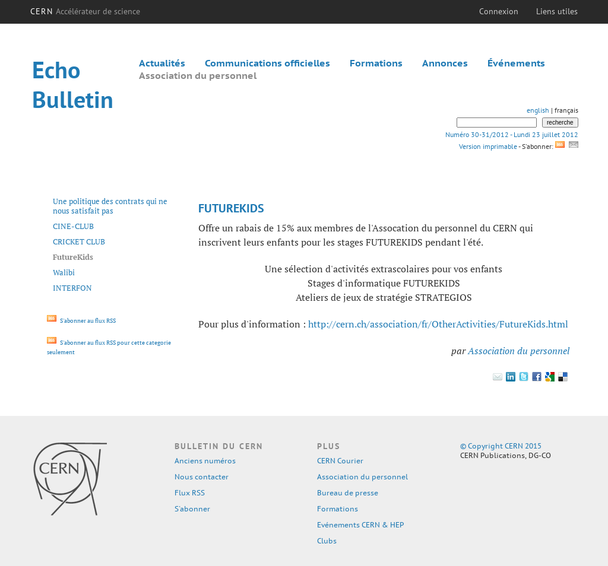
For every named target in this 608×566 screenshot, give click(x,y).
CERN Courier (340, 460)
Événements (516, 63)
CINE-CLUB (73, 226)
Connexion (498, 11)
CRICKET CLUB (79, 241)
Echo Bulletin (72, 84)
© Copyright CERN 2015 (501, 445)
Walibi (64, 272)
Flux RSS (190, 492)
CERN (85, 11)
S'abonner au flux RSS (81, 321)
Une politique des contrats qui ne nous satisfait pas (110, 206)
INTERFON (72, 287)
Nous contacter (202, 476)
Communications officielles (267, 63)
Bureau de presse (347, 492)
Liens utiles (557, 11)
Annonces (445, 63)
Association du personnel (197, 75)
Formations (376, 63)
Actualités (162, 63)
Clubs (327, 540)
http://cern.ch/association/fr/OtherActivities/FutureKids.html (438, 323)
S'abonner (192, 508)
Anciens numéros (205, 460)
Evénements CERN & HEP (360, 524)
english (538, 110)
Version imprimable (487, 146)
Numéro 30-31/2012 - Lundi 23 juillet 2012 (511, 134)
